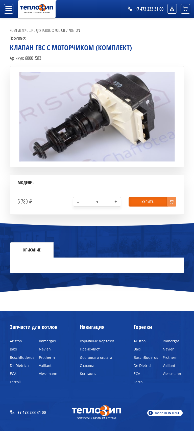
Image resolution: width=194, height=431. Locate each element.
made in (167, 413)
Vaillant (45, 365)
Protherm (47, 357)
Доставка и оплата (96, 357)
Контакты (88, 373)
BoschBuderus (20, 357)
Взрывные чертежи (97, 341)
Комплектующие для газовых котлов (37, 30)
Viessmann (48, 373)
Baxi (13, 349)
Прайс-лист (90, 349)
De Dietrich (19, 365)
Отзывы (87, 365)
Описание (32, 250)
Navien (45, 349)
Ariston (74, 30)
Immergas (47, 341)
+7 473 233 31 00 (28, 412)
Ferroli (15, 381)
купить (147, 201)
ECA (13, 373)
